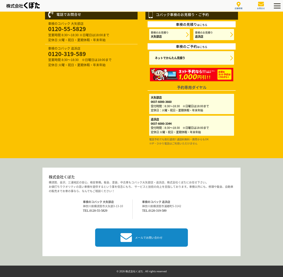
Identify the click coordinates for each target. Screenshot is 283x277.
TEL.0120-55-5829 (95, 210)
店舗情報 (239, 6)
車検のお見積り (160, 34)
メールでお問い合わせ (141, 237)
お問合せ (261, 6)
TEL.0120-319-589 (154, 210)
